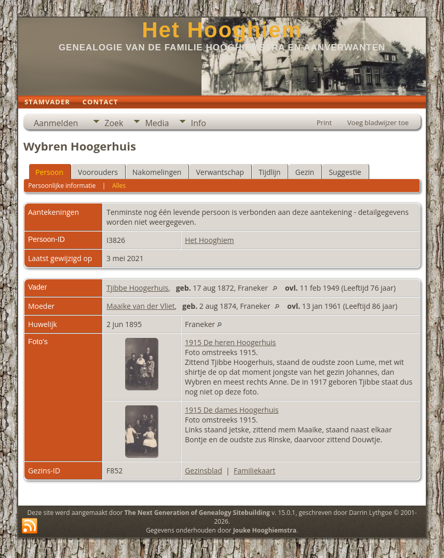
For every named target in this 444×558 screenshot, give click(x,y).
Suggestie (345, 172)
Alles (119, 185)
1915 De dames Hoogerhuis (232, 410)
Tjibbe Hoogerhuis (137, 288)
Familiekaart (254, 470)
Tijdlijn (270, 172)
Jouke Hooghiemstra (265, 530)
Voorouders (98, 172)
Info (198, 123)
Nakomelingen (157, 172)
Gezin (304, 172)
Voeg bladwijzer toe (378, 122)
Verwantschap (220, 172)
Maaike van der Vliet (140, 306)
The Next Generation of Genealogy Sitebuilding (197, 512)
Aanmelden (56, 123)
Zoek (113, 123)
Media (157, 123)
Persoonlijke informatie (62, 185)
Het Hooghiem (222, 30)
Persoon (49, 172)
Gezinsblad (203, 470)
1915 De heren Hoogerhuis (230, 342)
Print (324, 122)
